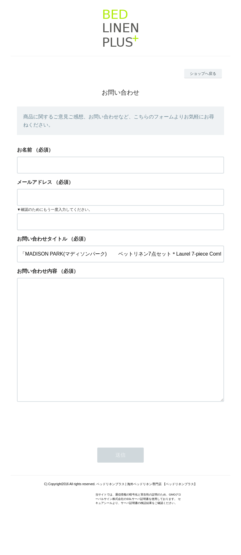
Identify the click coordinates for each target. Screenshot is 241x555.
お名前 (24, 150)
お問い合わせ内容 (37, 271)
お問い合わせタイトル (42, 238)
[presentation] (64, 448)
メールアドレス (34, 182)
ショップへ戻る (203, 73)
